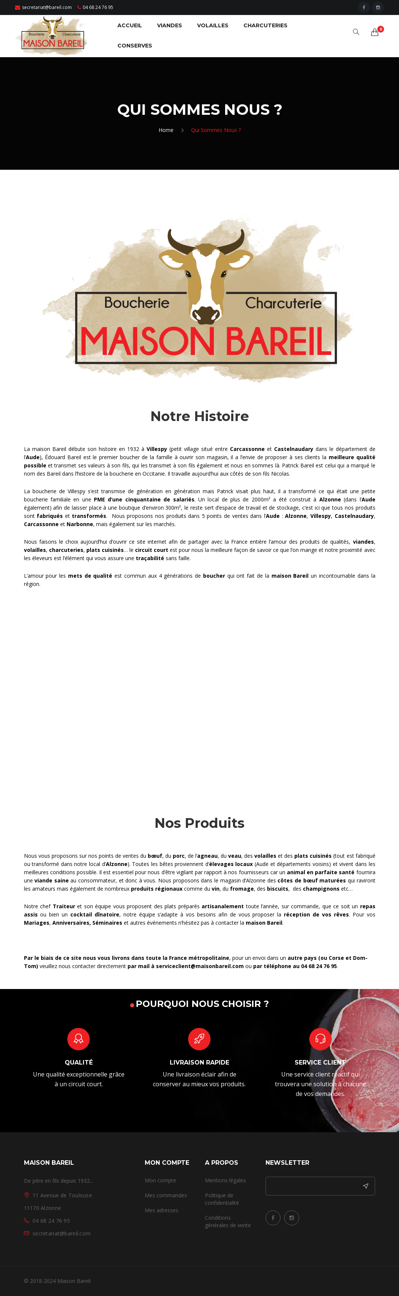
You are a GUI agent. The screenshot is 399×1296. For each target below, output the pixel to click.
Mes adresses (161, 1210)
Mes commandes (166, 1195)
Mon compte (160, 1180)
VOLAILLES (212, 25)
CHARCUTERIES (265, 25)
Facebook (273, 1217)
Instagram (291, 1217)
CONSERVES (134, 45)
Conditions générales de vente (228, 1221)
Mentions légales (225, 1180)
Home (166, 129)
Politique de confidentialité (222, 1199)
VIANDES (169, 25)
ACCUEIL (129, 25)
